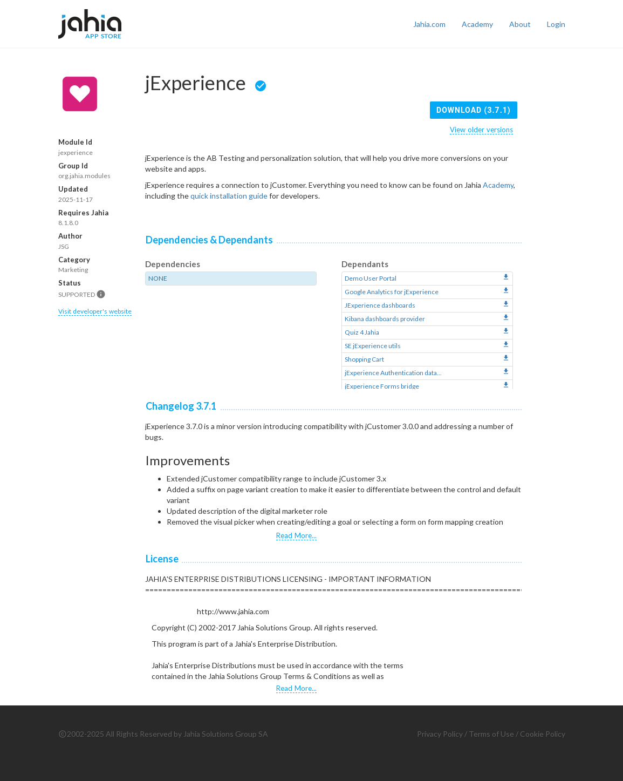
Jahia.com (429, 24)
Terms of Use (491, 733)
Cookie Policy (542, 733)
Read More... (296, 535)
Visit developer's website (95, 311)
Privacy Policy (440, 733)
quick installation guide (229, 195)
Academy (477, 24)
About (520, 24)
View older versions (481, 129)
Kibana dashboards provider (385, 319)
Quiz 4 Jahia (362, 332)
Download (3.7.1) (473, 110)
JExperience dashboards (380, 305)
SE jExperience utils (373, 346)
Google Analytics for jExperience (392, 292)
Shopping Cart (364, 359)
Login (556, 24)
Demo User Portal (370, 278)
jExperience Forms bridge (382, 386)
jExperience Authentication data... (393, 373)
